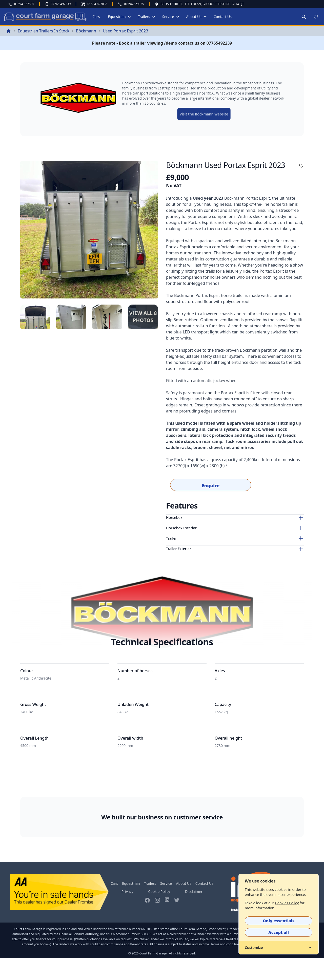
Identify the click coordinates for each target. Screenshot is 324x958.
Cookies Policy (287, 902)
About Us (193, 16)
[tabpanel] (89, 229)
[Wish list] (316, 17)
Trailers (144, 16)
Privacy (127, 891)
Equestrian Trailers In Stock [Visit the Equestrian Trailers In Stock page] (43, 31)
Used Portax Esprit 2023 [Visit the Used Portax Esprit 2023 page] (125, 31)
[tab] (35, 317)
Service (168, 16)
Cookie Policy (159, 891)
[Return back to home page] (8, 30)
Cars (96, 16)
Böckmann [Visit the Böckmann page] (86, 31)
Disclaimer (193, 891)
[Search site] (304, 17)
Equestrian (117, 16)
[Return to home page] (44, 17)
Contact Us (223, 16)
